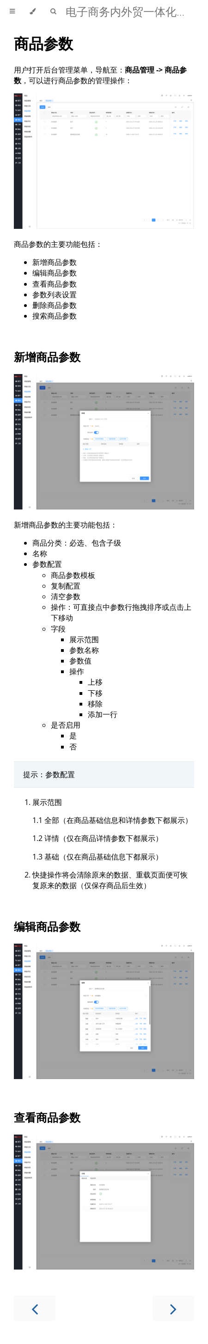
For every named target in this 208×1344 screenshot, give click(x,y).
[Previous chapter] (34, 1308)
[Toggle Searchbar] (53, 11)
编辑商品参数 (47, 926)
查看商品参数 (47, 1117)
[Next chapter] (173, 1308)
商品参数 (43, 43)
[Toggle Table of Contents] (12, 11)
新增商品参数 (47, 356)
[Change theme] (32, 11)
